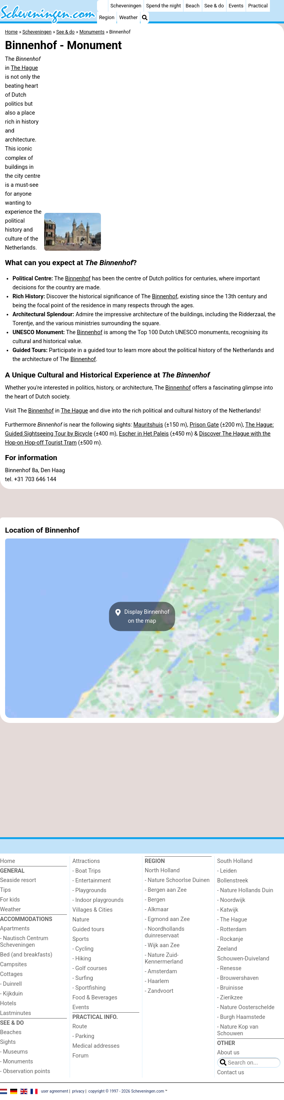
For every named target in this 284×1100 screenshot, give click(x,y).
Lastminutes (15, 1013)
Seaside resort (18, 880)
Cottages (11, 974)
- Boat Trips (86, 871)
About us (228, 1052)
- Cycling (82, 949)
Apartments (15, 928)
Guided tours (88, 929)
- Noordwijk (231, 900)
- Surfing (82, 978)
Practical (258, 6)
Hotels (8, 1003)
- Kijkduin (11, 993)
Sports (80, 939)
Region (106, 17)
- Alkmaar (157, 909)
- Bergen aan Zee (166, 890)
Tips (5, 890)
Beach (193, 6)
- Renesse (229, 968)
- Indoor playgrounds (98, 900)
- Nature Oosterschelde (246, 1007)
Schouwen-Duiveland (243, 958)
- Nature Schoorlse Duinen (177, 880)
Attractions (86, 861)
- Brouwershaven (238, 978)
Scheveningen (125, 6)
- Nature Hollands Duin (245, 890)
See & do (214, 6)
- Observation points (25, 1071)
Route (79, 1026)
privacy (78, 1091)
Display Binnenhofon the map (142, 616)
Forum (80, 1055)
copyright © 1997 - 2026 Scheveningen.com (126, 1091)
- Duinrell (11, 984)
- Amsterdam (161, 971)
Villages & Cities (92, 910)
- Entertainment (91, 880)
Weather (128, 17)
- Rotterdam (231, 929)
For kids (10, 899)
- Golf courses (89, 968)
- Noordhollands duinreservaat (165, 932)
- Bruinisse (230, 988)
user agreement (54, 1091)
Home (7, 861)
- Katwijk (227, 910)
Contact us (230, 1072)
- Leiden (227, 871)
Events (235, 6)
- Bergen (155, 899)
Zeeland (227, 949)
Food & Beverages (94, 997)
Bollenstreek (232, 880)
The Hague (24, 68)
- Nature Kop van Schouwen (238, 1030)
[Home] (102, 6)
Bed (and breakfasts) (26, 954)
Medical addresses (96, 1046)
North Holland (162, 870)
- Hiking (81, 958)
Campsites (13, 964)
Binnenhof (77, 278)
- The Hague (232, 919)
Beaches (11, 1032)
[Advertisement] (142, 503)
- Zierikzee (230, 997)
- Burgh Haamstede (241, 1017)
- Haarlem (157, 981)
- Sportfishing (89, 988)
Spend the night (163, 6)
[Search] (144, 17)
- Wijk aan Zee (162, 945)
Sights (8, 1042)
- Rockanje (230, 939)
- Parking (83, 1036)
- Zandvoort (159, 991)
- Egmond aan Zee (167, 919)
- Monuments (16, 1061)
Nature (80, 919)
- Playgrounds (89, 890)
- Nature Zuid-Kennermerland (164, 958)
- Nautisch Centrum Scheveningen (24, 941)
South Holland (234, 861)
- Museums (14, 1052)
